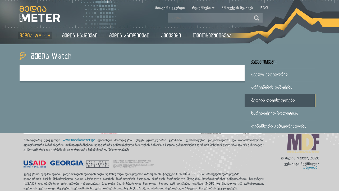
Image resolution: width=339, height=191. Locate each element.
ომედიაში (311, 168)
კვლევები (171, 35)
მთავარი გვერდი (170, 8)
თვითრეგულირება (212, 35)
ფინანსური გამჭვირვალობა (278, 126)
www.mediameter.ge (80, 140)
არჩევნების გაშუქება (271, 87)
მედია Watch (35, 35)
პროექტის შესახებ (237, 8)
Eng (264, 8)
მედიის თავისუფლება (273, 100)
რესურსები (201, 8)
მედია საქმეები (80, 35)
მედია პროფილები (129, 35)
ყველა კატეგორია (269, 74)
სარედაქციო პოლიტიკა (274, 113)
